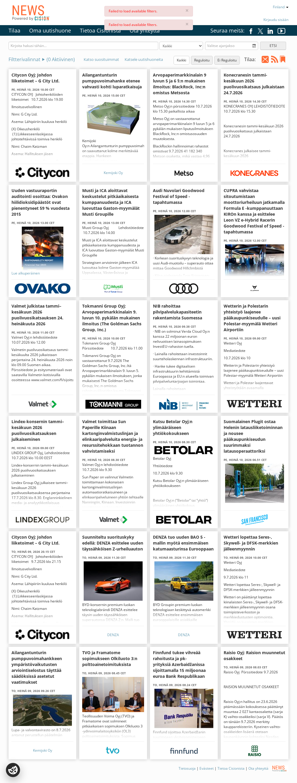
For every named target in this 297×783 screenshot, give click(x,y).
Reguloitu (201, 60)
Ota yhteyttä (145, 30)
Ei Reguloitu (227, 60)
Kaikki (181, 60)
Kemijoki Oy (113, 172)
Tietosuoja (187, 768)
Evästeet (206, 768)
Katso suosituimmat (101, 59)
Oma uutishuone (50, 30)
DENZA (113, 634)
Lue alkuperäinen (25, 273)
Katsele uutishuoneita (144, 59)
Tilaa (14, 30)
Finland (280, 6)
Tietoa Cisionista (100, 30)
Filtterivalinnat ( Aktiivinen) (42, 59)
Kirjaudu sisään (275, 19)
